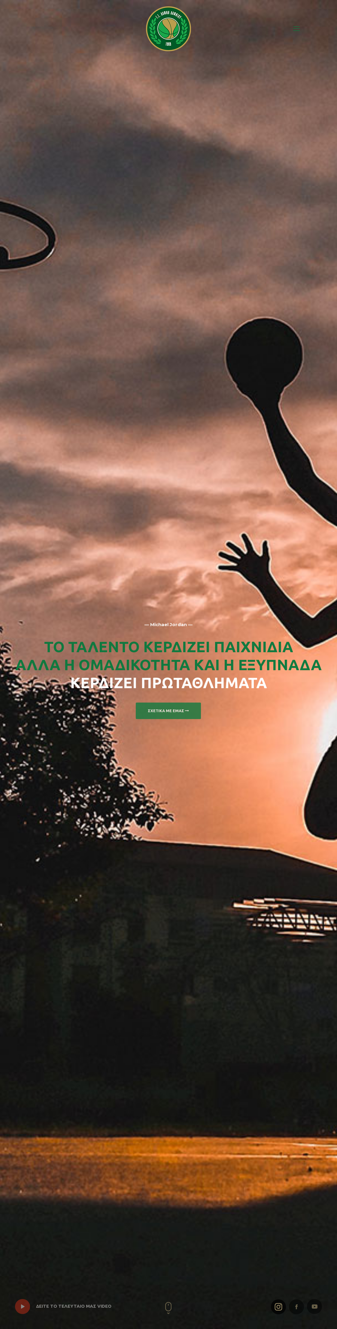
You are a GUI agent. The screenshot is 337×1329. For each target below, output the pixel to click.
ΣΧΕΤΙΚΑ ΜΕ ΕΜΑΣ (168, 711)
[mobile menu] (296, 28)
